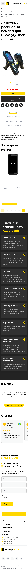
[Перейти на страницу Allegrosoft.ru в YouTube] (17, 558)
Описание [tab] (13, 112)
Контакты (5, 534)
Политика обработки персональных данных (11, 568)
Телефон (5, 484)
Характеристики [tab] (13, 117)
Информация (6, 531)
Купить (13, 93)
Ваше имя (6, 479)
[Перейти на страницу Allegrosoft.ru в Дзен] (21, 558)
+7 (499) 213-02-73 (12, 463)
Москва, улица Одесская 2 (9, 473)
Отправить (7, 504)
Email (4, 490)
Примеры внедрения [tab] (13, 121)
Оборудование (7, 528)
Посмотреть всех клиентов (14, 405)
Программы (6, 524)
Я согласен (15, 496)
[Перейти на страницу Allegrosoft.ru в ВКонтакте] (12, 558)
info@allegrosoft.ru (12, 466)
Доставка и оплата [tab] (13, 126)
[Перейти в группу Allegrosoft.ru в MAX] (8, 558)
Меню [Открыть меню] (3, 3)
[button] (2, 210)
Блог (3, 521)
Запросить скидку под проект (12, 99)
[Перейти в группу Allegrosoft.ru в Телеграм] (3, 558)
